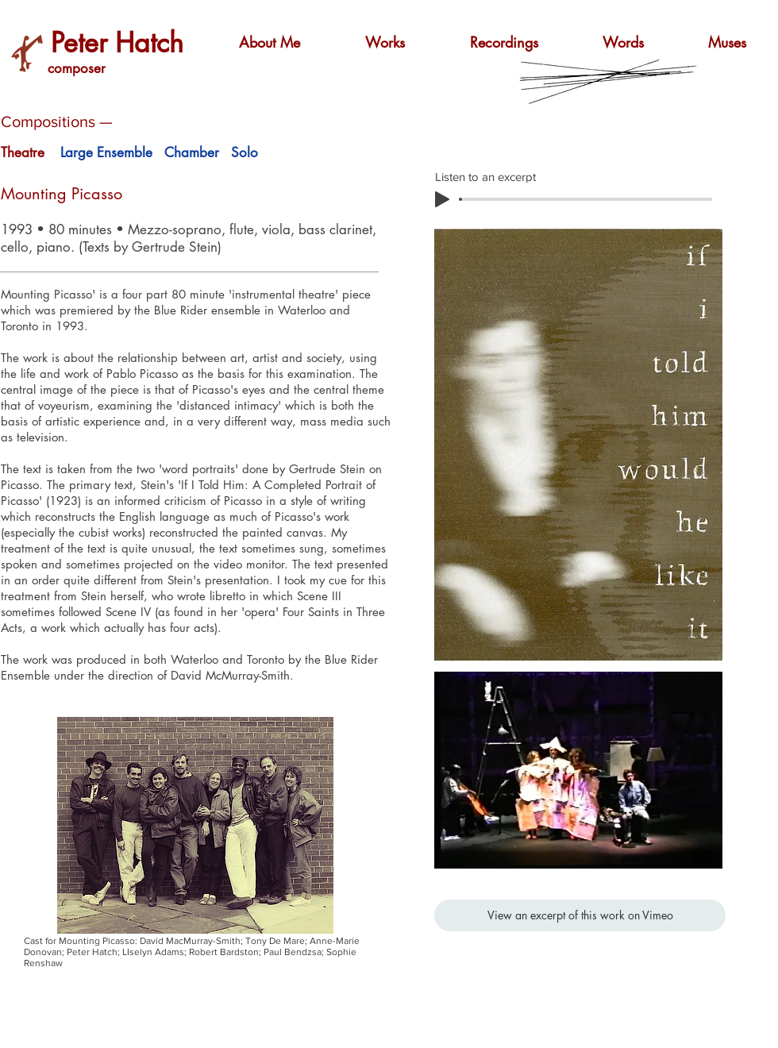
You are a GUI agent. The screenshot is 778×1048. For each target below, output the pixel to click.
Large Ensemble (106, 152)
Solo (244, 152)
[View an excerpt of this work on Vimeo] (580, 915)
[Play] (442, 199)
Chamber (191, 152)
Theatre (22, 152)
